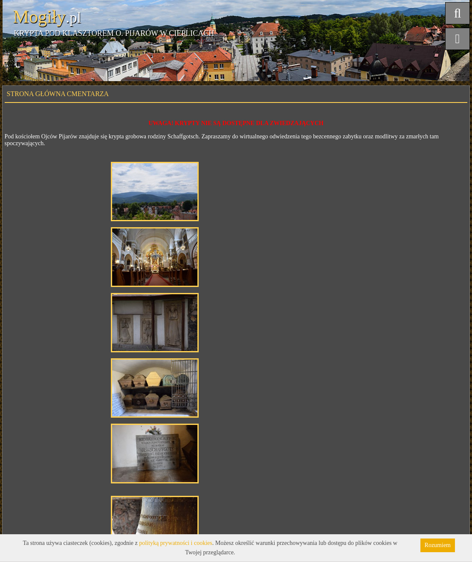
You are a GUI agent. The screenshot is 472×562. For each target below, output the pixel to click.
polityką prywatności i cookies (175, 543)
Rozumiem (438, 545)
